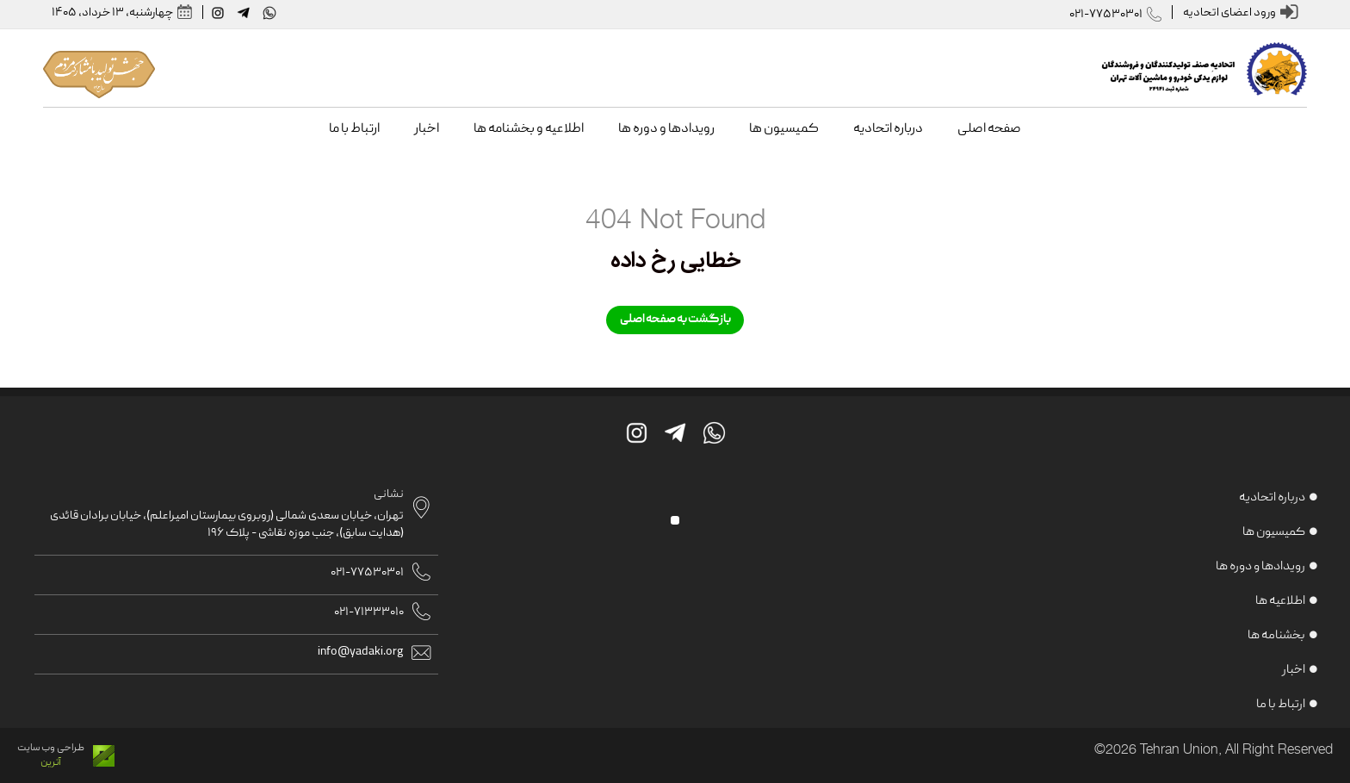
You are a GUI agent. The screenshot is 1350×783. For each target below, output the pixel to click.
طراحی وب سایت (50, 748)
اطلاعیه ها (1280, 601)
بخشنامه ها (1276, 635)
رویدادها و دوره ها (1260, 566)
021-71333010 (369, 612)
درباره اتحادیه (1272, 497)
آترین (50, 762)
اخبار (1293, 670)
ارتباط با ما (1280, 704)
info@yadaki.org (361, 652)
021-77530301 (1106, 14)
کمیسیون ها (1273, 532)
